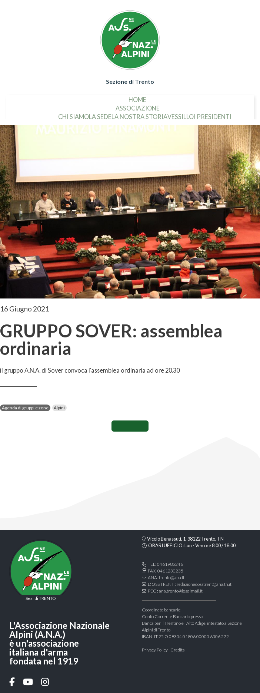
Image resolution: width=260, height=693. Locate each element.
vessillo (180, 114)
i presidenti (212, 114)
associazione (138, 105)
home (137, 96)
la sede (100, 114)
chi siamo (73, 114)
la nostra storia (139, 114)
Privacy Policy (155, 650)
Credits (177, 650)
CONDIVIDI (130, 426)
